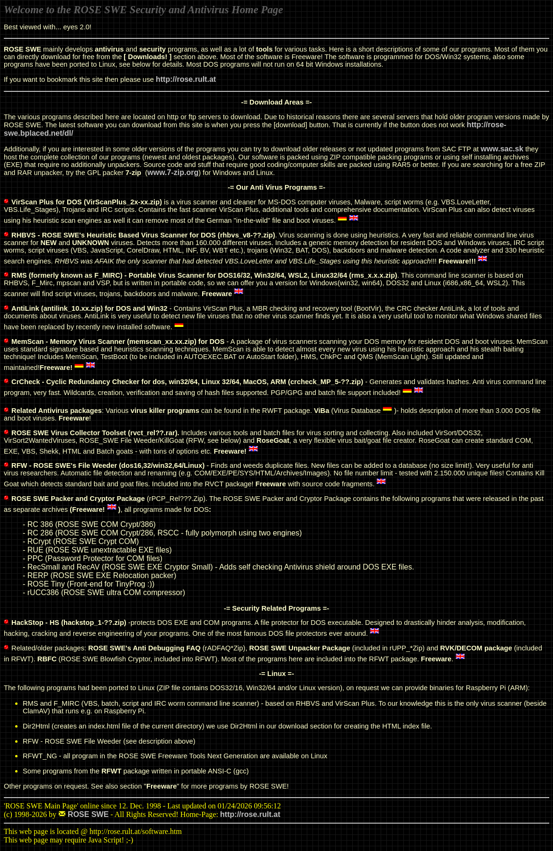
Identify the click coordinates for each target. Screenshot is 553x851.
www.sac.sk (502, 149)
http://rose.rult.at (186, 79)
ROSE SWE (88, 814)
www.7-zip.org (172, 172)
